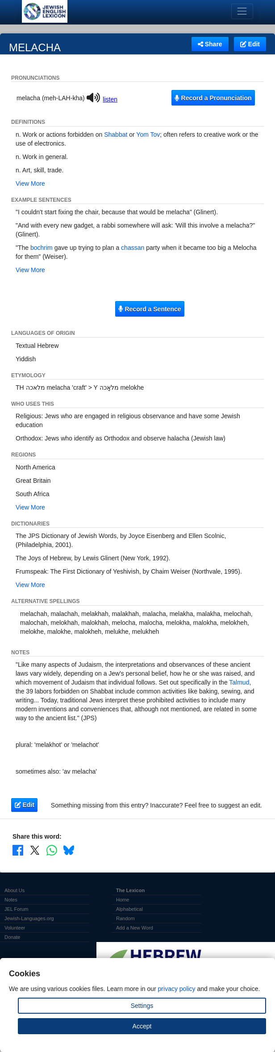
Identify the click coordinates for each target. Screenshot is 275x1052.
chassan (132, 247)
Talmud (239, 682)
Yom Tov (148, 134)
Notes (10, 899)
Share (210, 44)
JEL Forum (16, 909)
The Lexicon (130, 890)
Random (125, 918)
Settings (142, 1005)
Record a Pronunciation (213, 98)
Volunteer (14, 927)
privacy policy (177, 988)
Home (122, 899)
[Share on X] (34, 849)
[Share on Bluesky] (68, 849)
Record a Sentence (149, 309)
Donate (12, 937)
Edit (250, 44)
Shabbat (115, 134)
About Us (14, 890)
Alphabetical (129, 909)
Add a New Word (134, 927)
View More (30, 183)
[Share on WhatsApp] (51, 849)
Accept (142, 1026)
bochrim (41, 247)
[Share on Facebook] (17, 849)
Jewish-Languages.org (29, 918)
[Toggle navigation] (242, 11)
